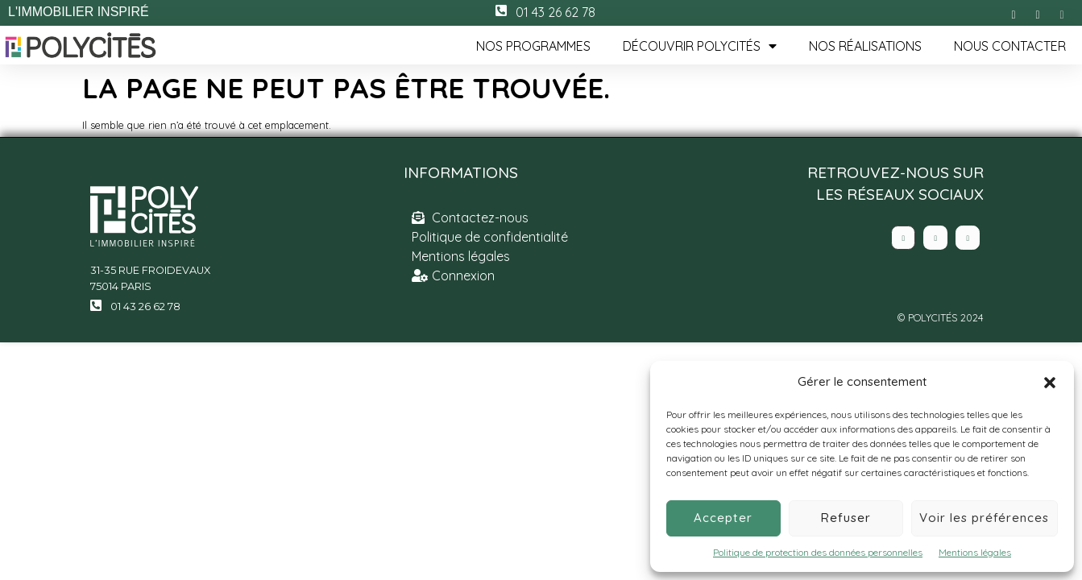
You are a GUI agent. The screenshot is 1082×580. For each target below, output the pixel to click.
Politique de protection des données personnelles (817, 552)
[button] (1050, 383)
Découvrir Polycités (700, 45)
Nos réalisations (865, 46)
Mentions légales (975, 552)
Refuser (845, 517)
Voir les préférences (984, 517)
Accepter (723, 517)
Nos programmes (533, 46)
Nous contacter (1010, 46)
